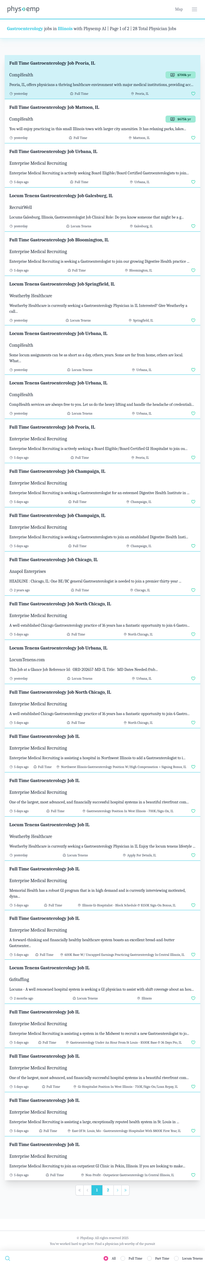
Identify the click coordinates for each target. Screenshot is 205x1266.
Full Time (135, 1258)
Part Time (162, 1258)
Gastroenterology (25, 28)
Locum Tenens (192, 1258)
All (114, 1258)
